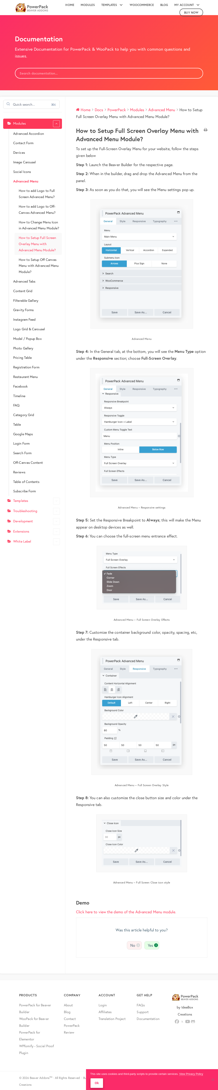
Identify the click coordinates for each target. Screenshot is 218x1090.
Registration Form (26, 367)
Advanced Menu (25, 181)
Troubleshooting (36, 511)
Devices (19, 152)
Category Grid (23, 414)
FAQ (16, 405)
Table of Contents (26, 481)
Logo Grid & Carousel (29, 329)
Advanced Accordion (28, 133)
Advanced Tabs (24, 281)
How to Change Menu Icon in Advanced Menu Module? (39, 225)
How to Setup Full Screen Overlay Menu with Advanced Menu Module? (37, 243)
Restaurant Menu (25, 376)
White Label (36, 541)
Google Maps (23, 434)
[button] (121, 5)
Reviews (19, 472)
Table (17, 424)
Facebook (20, 386)
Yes (153, 945)
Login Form (21, 443)
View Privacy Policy (191, 1074)
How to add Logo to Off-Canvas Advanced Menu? (37, 209)
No (135, 945)
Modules (36, 123)
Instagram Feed (24, 319)
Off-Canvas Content (28, 462)
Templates (36, 501)
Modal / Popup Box (27, 338)
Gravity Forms (23, 309)
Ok (97, 1083)
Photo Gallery (23, 348)
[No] (213, 1079)
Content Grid (22, 291)
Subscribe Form (24, 491)
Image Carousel (24, 162)
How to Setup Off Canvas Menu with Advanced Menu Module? (39, 265)
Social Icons (22, 171)
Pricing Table (22, 357)
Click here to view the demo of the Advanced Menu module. (126, 911)
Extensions (36, 531)
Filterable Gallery (25, 300)
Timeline (19, 395)
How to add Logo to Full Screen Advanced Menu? (37, 193)
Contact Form (23, 143)
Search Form (22, 453)
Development (36, 521)
